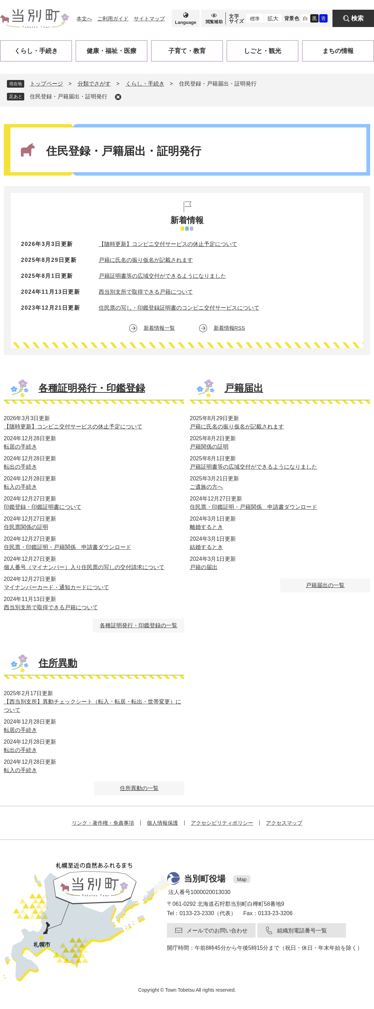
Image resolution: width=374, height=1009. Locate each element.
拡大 (272, 18)
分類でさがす (94, 84)
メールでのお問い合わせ (217, 930)
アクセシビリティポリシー (222, 823)
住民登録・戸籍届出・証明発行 (68, 96)
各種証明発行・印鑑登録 (91, 388)
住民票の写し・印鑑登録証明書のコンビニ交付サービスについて (179, 308)
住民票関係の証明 (26, 527)
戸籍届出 (243, 388)
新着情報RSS (229, 328)
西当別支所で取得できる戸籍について (146, 292)
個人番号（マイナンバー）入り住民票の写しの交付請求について (84, 567)
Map (242, 879)
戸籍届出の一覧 (325, 585)
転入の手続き (20, 487)
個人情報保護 (162, 823)
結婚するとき (206, 547)
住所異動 (57, 663)
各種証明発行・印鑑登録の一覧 (138, 625)
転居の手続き (20, 447)
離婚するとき (206, 527)
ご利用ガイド (112, 18)
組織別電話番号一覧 (302, 930)
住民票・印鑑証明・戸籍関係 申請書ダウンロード (67, 547)
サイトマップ (149, 18)
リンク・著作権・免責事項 (103, 823)
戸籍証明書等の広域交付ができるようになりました (162, 276)
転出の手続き (20, 467)
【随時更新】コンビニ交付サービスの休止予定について (168, 244)
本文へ (84, 18)
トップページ (46, 84)
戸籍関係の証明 (209, 447)
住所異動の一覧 (139, 788)
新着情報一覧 (159, 328)
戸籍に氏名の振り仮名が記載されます (146, 260)
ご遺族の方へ (206, 487)
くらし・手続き (145, 84)
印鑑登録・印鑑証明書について (42, 507)
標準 (255, 18)
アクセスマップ (284, 823)
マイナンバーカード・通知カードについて (56, 587)
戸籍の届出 (203, 567)
